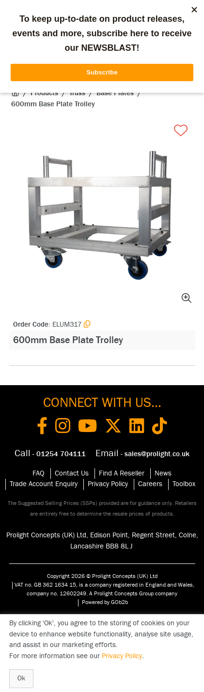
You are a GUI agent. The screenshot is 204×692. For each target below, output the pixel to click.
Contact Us (72, 473)
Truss (77, 93)
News (163, 473)
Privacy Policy (108, 484)
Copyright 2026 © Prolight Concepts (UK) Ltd (102, 576)
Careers (150, 484)
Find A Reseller (121, 473)
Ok (21, 678)
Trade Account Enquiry (44, 484)
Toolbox (184, 484)
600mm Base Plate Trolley (53, 104)
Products (44, 93)
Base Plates (115, 93)
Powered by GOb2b (105, 602)
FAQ (38, 473)
